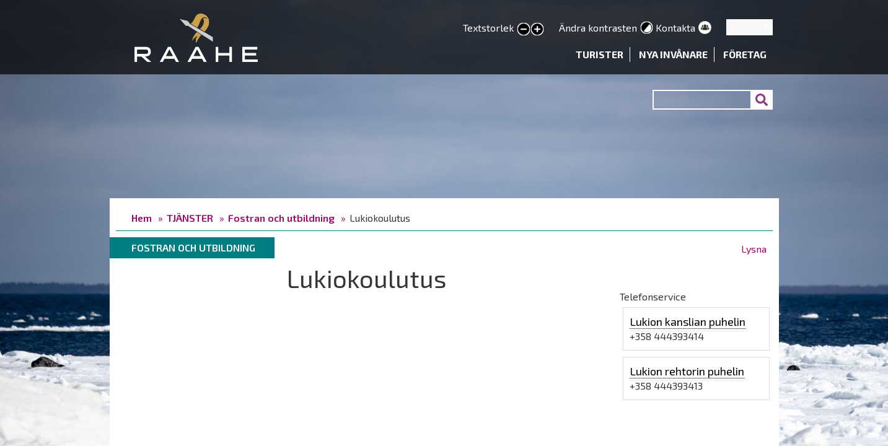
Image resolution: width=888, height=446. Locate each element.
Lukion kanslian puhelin (687, 321)
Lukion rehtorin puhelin (687, 371)
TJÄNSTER (190, 218)
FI (767, 27)
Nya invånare (673, 54)
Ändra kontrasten (598, 27)
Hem (141, 218)
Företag (745, 54)
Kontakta (675, 27)
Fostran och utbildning (281, 218)
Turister (599, 54)
